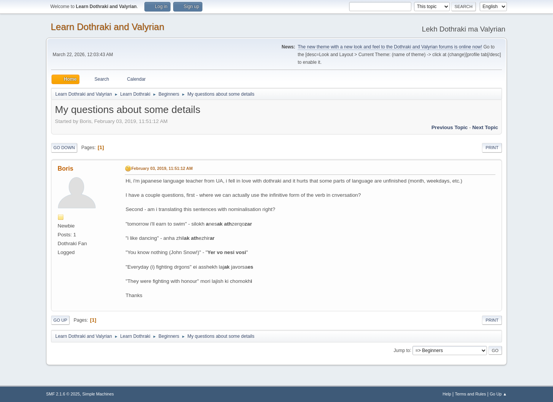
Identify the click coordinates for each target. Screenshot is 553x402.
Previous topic (449, 127)
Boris (65, 168)
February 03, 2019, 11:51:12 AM (162, 168)
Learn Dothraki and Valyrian (107, 27)
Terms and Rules (470, 394)
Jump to (402, 350)
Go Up (60, 320)
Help (447, 394)
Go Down (64, 147)
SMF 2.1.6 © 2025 (63, 394)
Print (491, 147)
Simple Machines (98, 394)
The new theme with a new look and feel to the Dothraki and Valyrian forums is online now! (390, 47)
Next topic (485, 127)
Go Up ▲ (498, 394)
